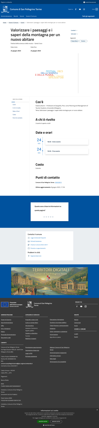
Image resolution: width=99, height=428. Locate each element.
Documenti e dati (6, 338)
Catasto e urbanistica (31, 333)
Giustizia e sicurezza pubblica (58, 323)
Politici (3, 332)
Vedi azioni (74, 34)
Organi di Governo (6, 320)
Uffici (2, 326)
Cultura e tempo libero (31, 323)
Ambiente (52, 329)
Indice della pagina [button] (17, 99)
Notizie (76, 320)
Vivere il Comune (14, 23)
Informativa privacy (55, 356)
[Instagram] (81, 9)
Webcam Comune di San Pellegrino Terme (59, 348)
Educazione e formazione (57, 320)
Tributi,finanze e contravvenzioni (59, 326)
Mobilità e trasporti (30, 339)
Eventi (22, 23)
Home (4, 23)
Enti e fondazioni (5, 329)
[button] (49, 425)
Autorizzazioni (54, 335)
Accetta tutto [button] (43, 421)
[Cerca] (96, 9)
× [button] (97, 410)
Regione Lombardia (6, 2)
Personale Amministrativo (8, 335)
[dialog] (49, 418)
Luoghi (76, 334)
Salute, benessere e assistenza (58, 332)
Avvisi (76, 326)
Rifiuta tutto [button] (56, 421)
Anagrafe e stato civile (31, 320)
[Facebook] (73, 9)
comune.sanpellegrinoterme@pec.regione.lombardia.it (17, 364)
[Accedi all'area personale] (89, 2)
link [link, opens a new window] (65, 418)
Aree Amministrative (7, 323)
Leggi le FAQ (28, 353)
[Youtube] (77, 9)
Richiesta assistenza (31, 356)
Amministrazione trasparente (58, 353)
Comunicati (77, 323)
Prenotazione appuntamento (33, 347)
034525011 (58, 182)
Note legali (53, 359)
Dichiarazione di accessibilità (58, 362)
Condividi (74, 30)
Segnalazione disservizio (32, 350)
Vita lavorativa (29, 326)
